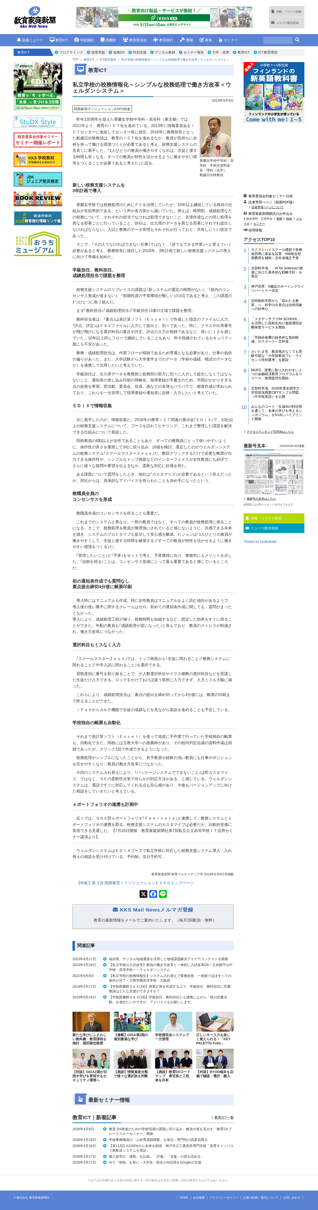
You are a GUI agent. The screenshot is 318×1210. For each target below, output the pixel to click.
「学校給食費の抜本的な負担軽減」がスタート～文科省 (275, 339)
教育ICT (59, 40)
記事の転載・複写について (260, 1197)
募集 (206, 40)
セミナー (228, 40)
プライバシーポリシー (223, 1197)
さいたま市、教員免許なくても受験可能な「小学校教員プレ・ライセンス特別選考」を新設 (276, 356)
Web (289, 218)
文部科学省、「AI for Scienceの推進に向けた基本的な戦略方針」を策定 (277, 272)
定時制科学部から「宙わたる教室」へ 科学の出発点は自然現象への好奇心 (276, 305)
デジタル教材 (165, 52)
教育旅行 (163, 40)
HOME (184, 1197)
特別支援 (140, 52)
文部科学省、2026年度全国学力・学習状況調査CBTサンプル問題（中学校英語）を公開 (277, 392)
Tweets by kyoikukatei (260, 541)
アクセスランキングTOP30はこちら (270, 431)
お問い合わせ (291, 1197)
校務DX (119, 52)
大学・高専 (220, 52)
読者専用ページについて (268, 207)
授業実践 (98, 52)
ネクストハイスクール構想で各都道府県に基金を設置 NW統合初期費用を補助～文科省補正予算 (276, 254)
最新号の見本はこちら (261, 498)
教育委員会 (135, 40)
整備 (186, 40)
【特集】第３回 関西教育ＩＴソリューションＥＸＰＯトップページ (135, 883)
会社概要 (199, 1197)
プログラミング (71, 52)
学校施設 (84, 40)
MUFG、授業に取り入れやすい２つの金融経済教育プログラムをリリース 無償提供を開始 (276, 374)
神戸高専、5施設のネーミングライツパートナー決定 (277, 288)
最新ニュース (30, 40)
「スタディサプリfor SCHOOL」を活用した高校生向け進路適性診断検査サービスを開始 (276, 323)
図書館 (108, 40)
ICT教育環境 (267, 52)
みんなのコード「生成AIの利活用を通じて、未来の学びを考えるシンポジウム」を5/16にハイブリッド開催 (276, 413)
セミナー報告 (194, 52)
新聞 (279, 218)
